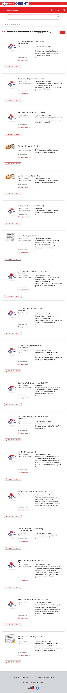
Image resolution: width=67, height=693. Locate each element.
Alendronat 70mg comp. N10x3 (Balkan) (31, 112)
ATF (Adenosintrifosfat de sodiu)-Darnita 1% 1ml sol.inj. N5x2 (33, 42)
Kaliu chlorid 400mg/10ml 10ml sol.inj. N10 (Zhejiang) (33, 417)
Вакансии (25, 677)
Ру (63, 3)
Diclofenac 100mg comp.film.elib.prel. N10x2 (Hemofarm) (33, 272)
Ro (61, 3)
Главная (6, 25)
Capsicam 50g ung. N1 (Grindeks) (29, 176)
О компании (15, 677)
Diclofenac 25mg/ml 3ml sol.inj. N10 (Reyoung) (30, 309)
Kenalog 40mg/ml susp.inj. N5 (28, 452)
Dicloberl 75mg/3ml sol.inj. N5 (28, 236)
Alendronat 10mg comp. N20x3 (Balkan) (31, 79)
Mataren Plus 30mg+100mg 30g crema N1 (32, 491)
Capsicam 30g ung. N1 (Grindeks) (29, 146)
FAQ (33, 677)
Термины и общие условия (46, 677)
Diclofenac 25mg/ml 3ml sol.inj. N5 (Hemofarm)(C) (30, 346)
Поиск (57, 17)
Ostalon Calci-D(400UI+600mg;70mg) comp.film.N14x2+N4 (30, 529)
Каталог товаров (15, 25)
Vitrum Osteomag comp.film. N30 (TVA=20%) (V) (33, 561)
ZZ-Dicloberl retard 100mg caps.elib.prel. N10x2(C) (31, 638)
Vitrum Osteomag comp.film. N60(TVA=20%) (33, 599)
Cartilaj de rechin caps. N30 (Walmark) (31, 206)
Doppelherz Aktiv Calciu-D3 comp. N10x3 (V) (33, 383)
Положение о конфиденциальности (33, 682)
